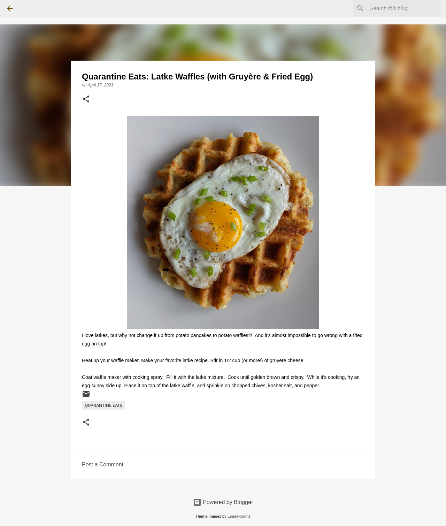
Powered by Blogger (223, 502)
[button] (86, 100)
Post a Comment (102, 464)
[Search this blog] (403, 8)
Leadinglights (239, 516)
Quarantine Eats (103, 405)
